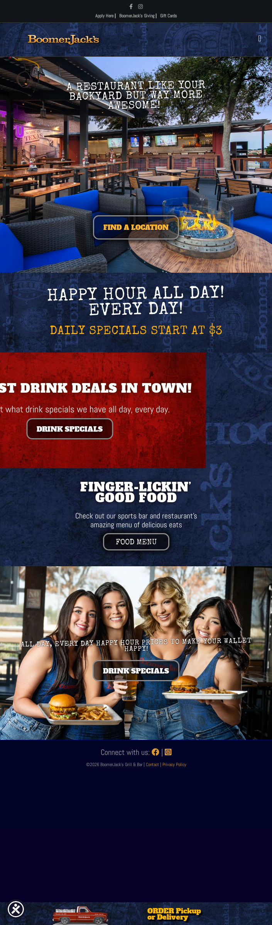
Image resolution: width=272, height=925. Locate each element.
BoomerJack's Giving (136, 16)
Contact (153, 764)
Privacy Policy (174, 764)
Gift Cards (168, 16)
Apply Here (104, 16)
